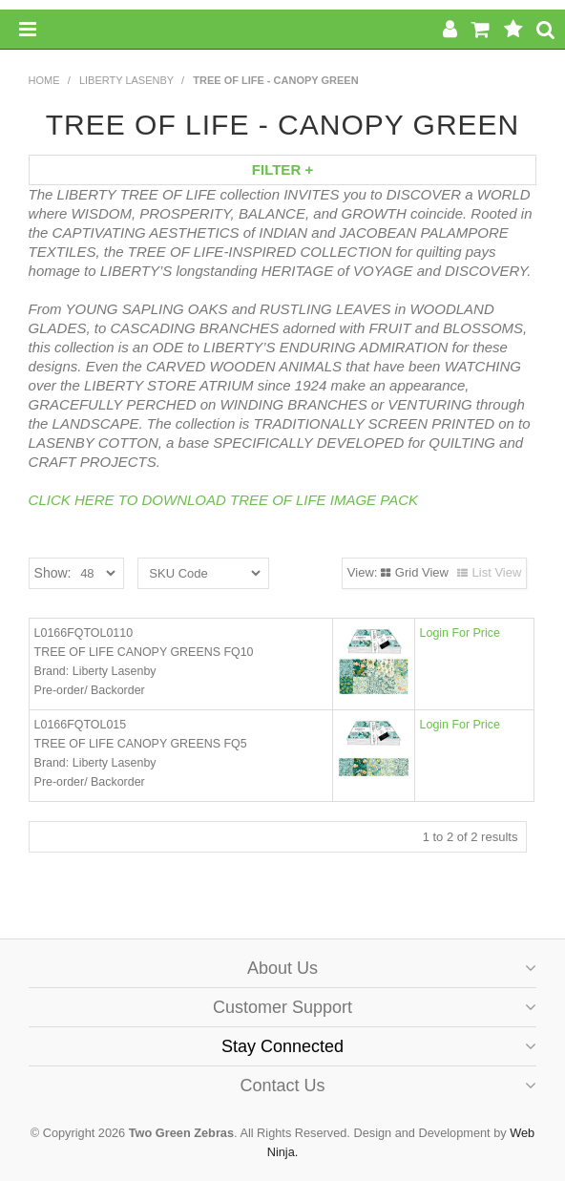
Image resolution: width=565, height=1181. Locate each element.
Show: (53, 572)
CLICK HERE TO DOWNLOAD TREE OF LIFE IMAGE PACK (223, 500)
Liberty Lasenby (126, 80)
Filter (282, 169)
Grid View (422, 572)
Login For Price (460, 633)
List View (497, 572)
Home (44, 80)
